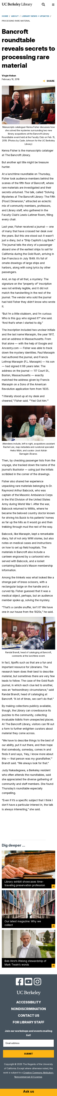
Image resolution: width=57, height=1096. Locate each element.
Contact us (28, 1015)
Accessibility (28, 1002)
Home (5, 16)
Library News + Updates (35, 16)
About (15, 16)
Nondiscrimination (28, 1009)
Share (48, 81)
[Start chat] (28, 1092)
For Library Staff (28, 1022)
